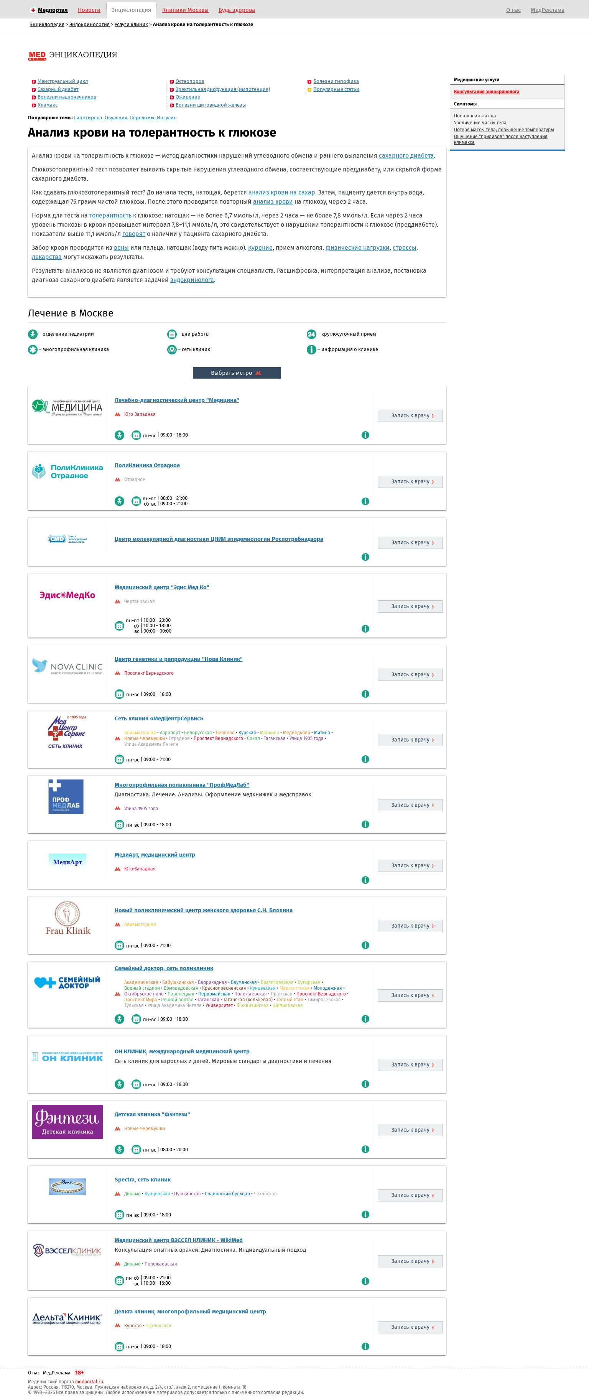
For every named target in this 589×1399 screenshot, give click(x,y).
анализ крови (273, 201)
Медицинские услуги (476, 79)
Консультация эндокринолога (487, 91)
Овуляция (116, 117)
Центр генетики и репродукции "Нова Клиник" (179, 659)
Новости (89, 10)
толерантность (110, 215)
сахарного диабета (406, 155)
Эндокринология (89, 24)
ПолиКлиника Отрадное (147, 465)
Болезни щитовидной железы (211, 105)
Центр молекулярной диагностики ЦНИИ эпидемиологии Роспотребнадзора (219, 539)
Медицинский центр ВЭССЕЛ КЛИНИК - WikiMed (179, 1240)
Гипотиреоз (88, 117)
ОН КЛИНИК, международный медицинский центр (182, 1051)
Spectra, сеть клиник (143, 1179)
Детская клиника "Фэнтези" (152, 1114)
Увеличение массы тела (480, 122)
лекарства (47, 256)
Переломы (142, 117)
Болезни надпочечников (67, 97)
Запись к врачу (410, 415)
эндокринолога (192, 279)
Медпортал (53, 10)
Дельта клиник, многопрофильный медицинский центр (190, 1311)
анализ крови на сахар (281, 192)
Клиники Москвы (185, 10)
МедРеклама (547, 10)
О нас (513, 10)
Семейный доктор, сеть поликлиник (164, 968)
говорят (133, 233)
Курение (260, 247)
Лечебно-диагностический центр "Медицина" (177, 400)
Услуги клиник (131, 24)
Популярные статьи (336, 89)
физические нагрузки (358, 247)
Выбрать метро (237, 372)
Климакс (48, 105)
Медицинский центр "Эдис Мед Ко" (162, 587)
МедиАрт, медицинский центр (155, 854)
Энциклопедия (131, 10)
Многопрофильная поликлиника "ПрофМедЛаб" (182, 784)
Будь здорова (237, 10)
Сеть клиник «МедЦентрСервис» (159, 718)
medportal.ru (89, 1381)
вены (121, 247)
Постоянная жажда (475, 116)
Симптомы (465, 104)
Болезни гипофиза (336, 81)
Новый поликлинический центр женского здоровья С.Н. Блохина (204, 910)
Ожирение (188, 97)
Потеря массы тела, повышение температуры (504, 129)
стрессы (404, 247)
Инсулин (167, 117)
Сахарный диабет (58, 89)
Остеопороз (190, 81)
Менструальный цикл (63, 81)
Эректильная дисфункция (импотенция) (223, 89)
